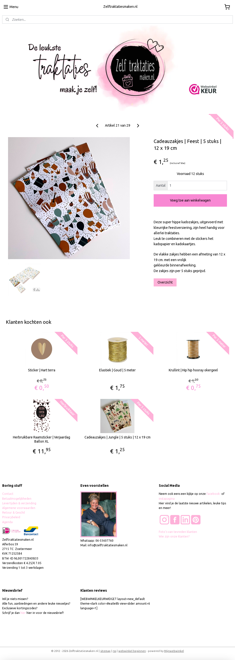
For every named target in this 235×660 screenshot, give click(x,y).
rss (114, 651)
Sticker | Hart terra (41, 370)
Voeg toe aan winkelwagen (190, 200)
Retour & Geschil (13, 512)
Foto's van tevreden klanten (178, 531)
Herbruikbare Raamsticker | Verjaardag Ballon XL (41, 439)
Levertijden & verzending (19, 503)
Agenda (7, 522)
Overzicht (165, 282)
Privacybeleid (11, 517)
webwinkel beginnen (132, 651)
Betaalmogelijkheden (17, 498)
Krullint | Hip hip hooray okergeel (193, 370)
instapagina (167, 498)
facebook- (214, 493)
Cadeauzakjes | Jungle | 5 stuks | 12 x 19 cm (117, 437)
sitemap (105, 651)
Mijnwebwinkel (174, 651)
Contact (7, 493)
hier (23, 612)
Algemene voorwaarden (18, 507)
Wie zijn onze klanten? (174, 536)
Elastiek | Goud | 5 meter (117, 370)
